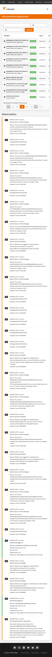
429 (27, 107)
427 (17, 107)
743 (40, 107)
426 (13, 107)
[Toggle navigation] (47, 9)
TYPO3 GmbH (13, 653)
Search (29, 30)
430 (31, 107)
